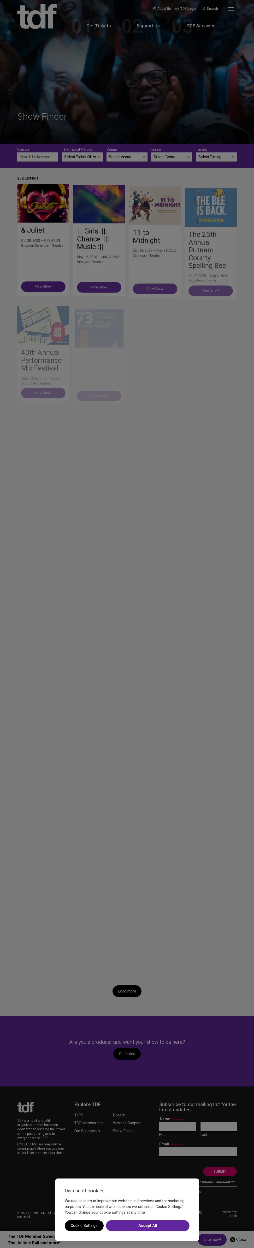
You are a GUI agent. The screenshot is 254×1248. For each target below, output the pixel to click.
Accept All (147, 1225)
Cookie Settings (84, 1225)
